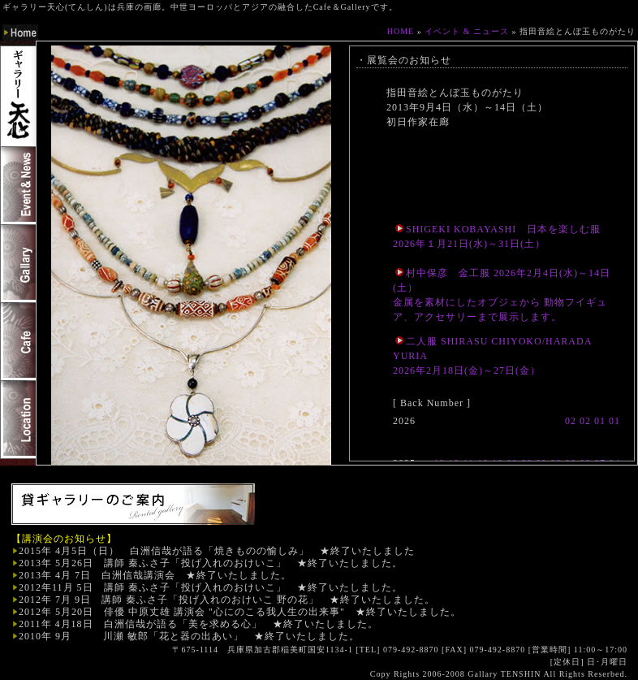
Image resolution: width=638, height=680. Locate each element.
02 (570, 421)
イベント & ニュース (467, 31)
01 (600, 421)
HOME (400, 31)
